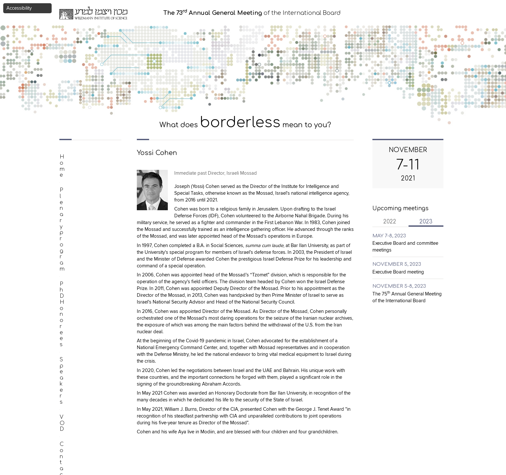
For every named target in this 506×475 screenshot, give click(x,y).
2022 (389, 222)
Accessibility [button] (19, 8)
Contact (70, 232)
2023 (431, 221)
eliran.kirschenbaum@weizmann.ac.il (227, 462)
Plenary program (82, 172)
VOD (66, 217)
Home (68, 157)
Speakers (72, 202)
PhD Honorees (79, 187)
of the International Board (252, 13)
